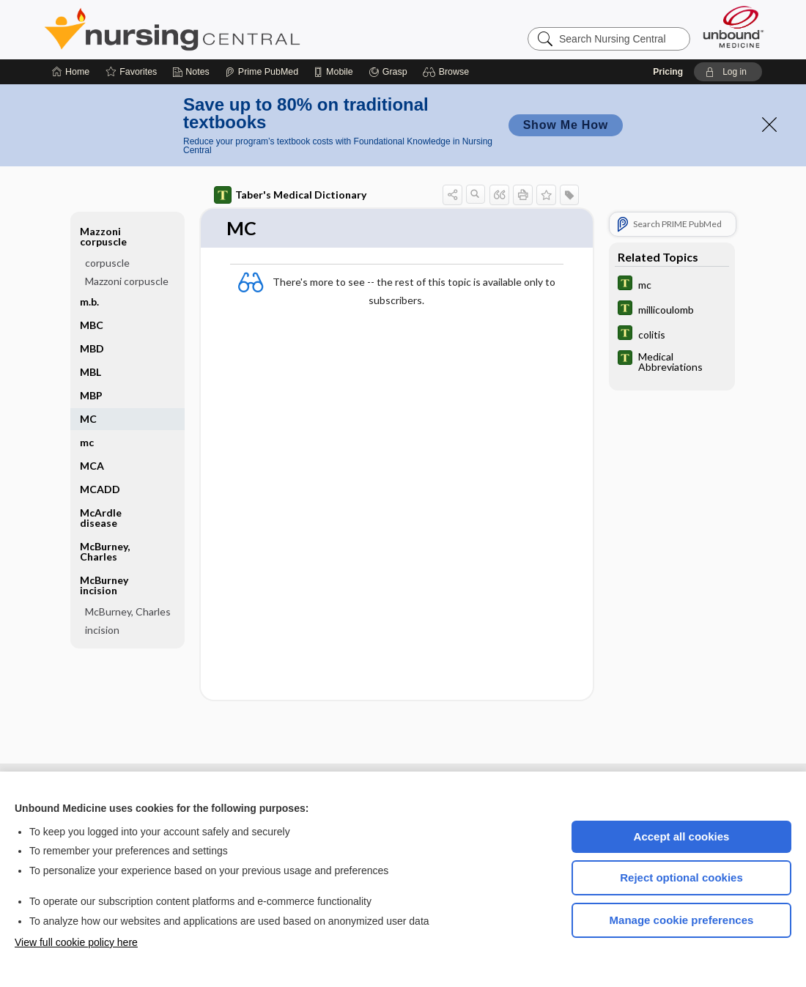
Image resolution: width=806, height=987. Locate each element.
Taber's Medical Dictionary (290, 195)
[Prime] (261, 71)
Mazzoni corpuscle (103, 236)
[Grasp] (388, 71)
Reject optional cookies (681, 877)
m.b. (89, 301)
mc (87, 442)
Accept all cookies (682, 836)
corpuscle (107, 262)
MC (88, 419)
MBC (91, 325)
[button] (448, 71)
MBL (90, 372)
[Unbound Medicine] (733, 27)
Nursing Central (227, 29)
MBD (92, 348)
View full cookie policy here (76, 942)
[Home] (70, 71)
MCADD (100, 489)
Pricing (668, 72)
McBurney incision (104, 585)
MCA (92, 465)
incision (102, 630)
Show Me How (565, 125)
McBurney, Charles (105, 551)
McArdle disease (101, 517)
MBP (91, 395)
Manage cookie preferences (682, 920)
